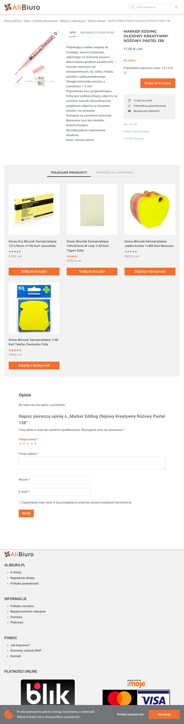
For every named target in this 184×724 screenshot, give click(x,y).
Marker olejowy (141, 141)
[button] (55, 33)
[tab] (69, 173)
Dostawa (16, 617)
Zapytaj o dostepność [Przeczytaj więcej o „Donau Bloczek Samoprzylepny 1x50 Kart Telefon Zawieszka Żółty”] (34, 365)
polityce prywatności (67, 717)
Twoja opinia (28, 453)
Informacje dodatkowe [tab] (97, 32)
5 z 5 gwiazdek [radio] (35, 443)
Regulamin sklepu (22, 578)
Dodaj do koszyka (158, 88)
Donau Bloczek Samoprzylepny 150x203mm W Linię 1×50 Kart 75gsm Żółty (88, 246)
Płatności (16, 622)
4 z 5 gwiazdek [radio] (31, 443)
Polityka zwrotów (22, 606)
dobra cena (139, 148)
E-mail (24, 491)
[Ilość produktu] (137, 83)
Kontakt (15, 656)
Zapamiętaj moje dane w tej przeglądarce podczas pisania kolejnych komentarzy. (77, 502)
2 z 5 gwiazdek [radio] (24, 443)
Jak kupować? (20, 645)
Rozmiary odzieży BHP (25, 650)
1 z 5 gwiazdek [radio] (20, 443)
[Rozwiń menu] (176, 7)
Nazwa (24, 479)
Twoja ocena (28, 439)
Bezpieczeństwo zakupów (28, 611)
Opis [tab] (73, 32)
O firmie (15, 572)
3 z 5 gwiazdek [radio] (27, 443)
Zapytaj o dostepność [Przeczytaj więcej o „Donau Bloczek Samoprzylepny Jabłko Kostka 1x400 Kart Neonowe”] (149, 271)
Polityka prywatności (24, 583)
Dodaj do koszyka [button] (34, 271)
